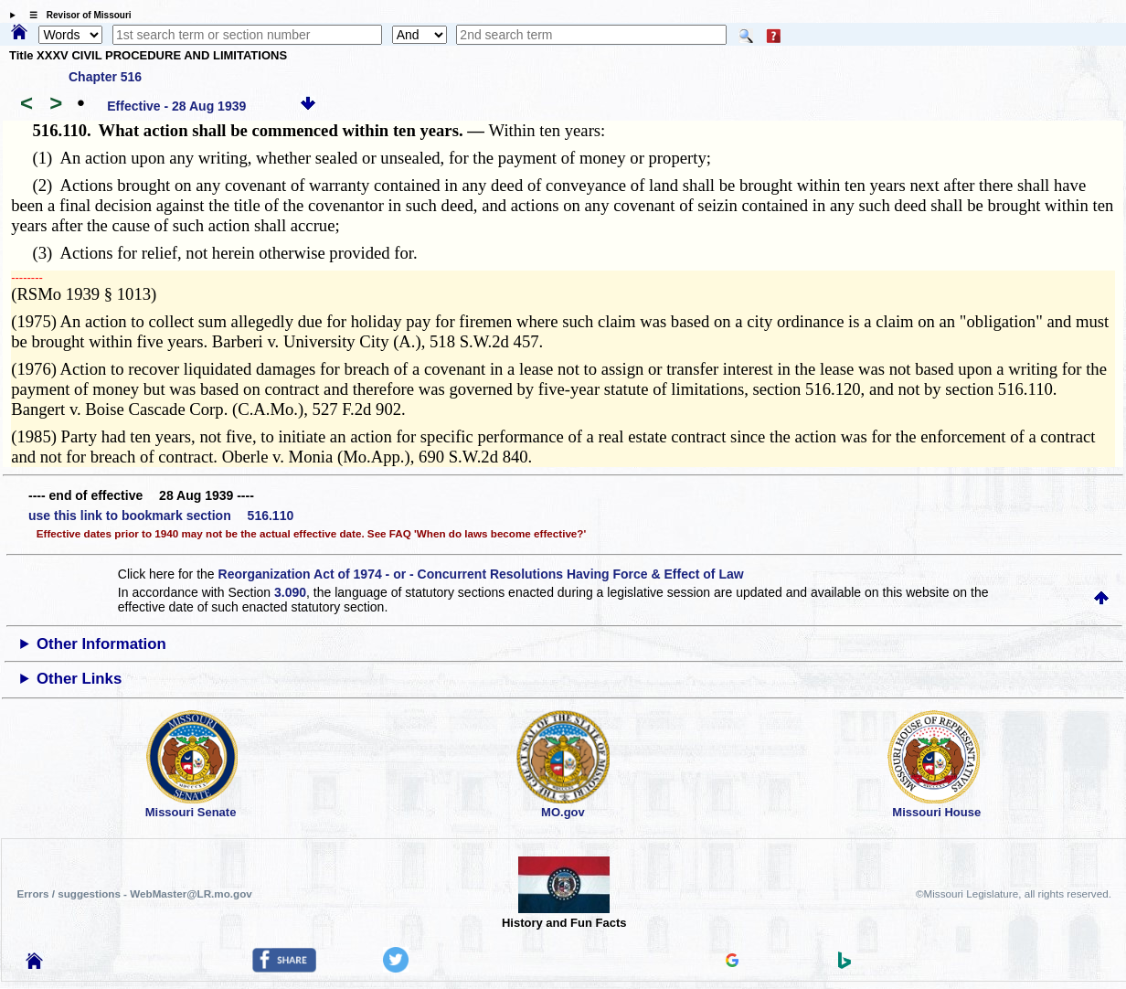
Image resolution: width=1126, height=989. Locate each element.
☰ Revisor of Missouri (76, 15)
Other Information (101, 644)
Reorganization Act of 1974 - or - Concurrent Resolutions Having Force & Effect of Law (481, 574)
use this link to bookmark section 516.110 (160, 515)
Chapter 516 (105, 76)
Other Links (79, 678)
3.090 (290, 592)
